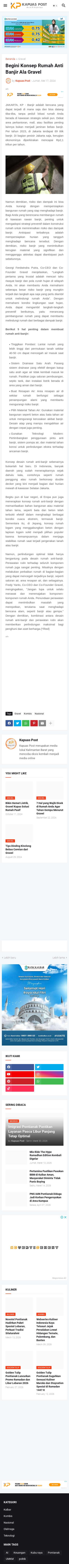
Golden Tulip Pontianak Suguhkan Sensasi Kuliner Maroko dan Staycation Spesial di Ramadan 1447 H (49, 1381)
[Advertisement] (34, 673)
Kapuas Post (28, 740)
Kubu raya (37, 1552)
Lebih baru (10, 957)
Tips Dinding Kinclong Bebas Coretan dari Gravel (18, 849)
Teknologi (9, 1535)
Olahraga (9, 1529)
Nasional (39, 713)
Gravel (22, 59)
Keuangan (19, 1552)
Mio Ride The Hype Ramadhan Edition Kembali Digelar (45, 1155)
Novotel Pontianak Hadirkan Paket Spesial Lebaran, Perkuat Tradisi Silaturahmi (16, 1326)
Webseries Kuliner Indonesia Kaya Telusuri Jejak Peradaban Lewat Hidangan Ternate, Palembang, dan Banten (47, 1329)
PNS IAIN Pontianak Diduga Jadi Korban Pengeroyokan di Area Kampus (46, 1197)
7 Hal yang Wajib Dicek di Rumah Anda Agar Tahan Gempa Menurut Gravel (49, 808)
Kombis (28, 713)
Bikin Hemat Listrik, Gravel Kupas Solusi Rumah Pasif (17, 806)
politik (22, 1558)
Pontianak (54, 1552)
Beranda (10, 59)
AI (7, 1552)
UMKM (10, 1558)
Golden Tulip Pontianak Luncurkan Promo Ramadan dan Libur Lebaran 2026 (18, 1378)
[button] (5, 6)
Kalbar (7, 1509)
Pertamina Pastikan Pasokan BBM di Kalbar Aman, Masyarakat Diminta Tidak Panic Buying (46, 1176)
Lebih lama (59, 957)
